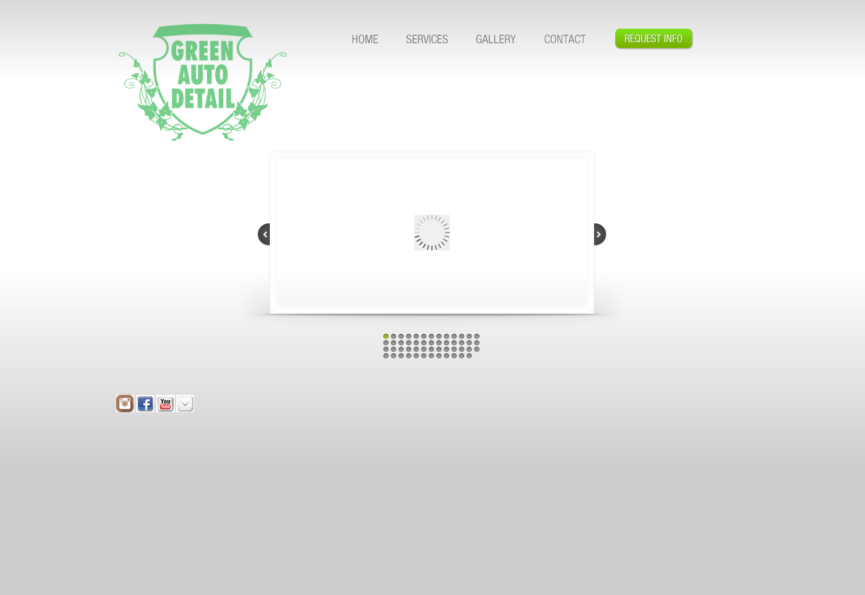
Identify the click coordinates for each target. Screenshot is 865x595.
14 (386, 343)
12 (469, 336)
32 (424, 349)
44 (416, 356)
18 (416, 343)
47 (439, 356)
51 (469, 356)
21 (439, 343)
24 (461, 343)
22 (446, 343)
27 (386, 349)
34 (439, 349)
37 (461, 349)
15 (393, 343)
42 (401, 356)
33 (431, 349)
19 (424, 343)
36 (454, 349)
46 (431, 356)
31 (416, 349)
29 (401, 349)
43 (408, 356)
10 (454, 336)
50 (461, 356)
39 (477, 349)
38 (469, 349)
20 (431, 343)
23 (454, 343)
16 (401, 343)
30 (408, 349)
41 (393, 356)
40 (386, 356)
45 (424, 356)
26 (477, 343)
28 (393, 349)
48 (446, 356)
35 (446, 349)
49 (454, 356)
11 (461, 336)
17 (408, 343)
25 (469, 343)
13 (477, 336)
